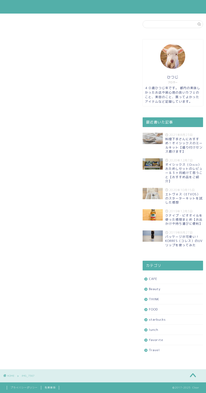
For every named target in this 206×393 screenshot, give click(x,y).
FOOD (106, 7)
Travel (182, 7)
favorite (164, 7)
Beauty (71, 7)
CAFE (53, 7)
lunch (146, 7)
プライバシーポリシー (24, 387)
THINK (89, 7)
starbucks (126, 7)
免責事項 (50, 387)
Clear (13, 6)
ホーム (37, 7)
